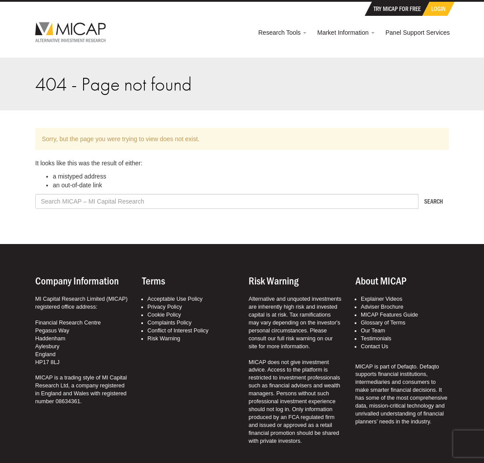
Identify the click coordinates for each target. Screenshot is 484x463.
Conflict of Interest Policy (178, 331)
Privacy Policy (164, 307)
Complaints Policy (169, 323)
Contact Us (374, 346)
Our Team (373, 331)
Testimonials (376, 338)
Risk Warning (163, 338)
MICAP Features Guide (389, 315)
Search (433, 201)
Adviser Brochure (382, 307)
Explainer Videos (381, 299)
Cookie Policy (164, 315)
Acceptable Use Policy (174, 299)
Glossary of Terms (383, 323)
